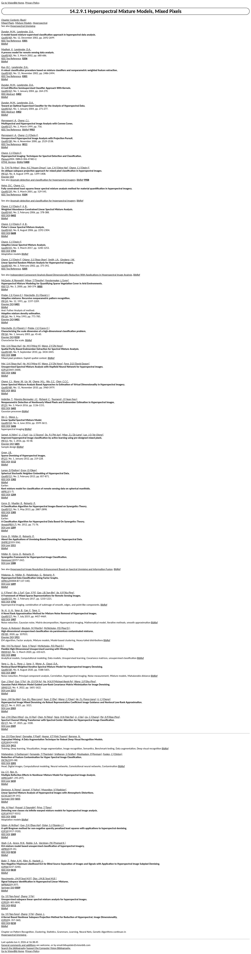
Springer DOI (7, 798)
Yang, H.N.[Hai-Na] (64, 717)
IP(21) (4, 458)
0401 (17, 304)
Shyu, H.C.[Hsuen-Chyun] (33, 167)
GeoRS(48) (6, 351)
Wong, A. (40, 663)
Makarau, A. (7, 574)
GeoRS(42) (6, 91)
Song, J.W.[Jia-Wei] (11, 699)
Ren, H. (13, 771)
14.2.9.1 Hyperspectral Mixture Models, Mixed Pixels (125, 11)
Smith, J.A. (53, 259)
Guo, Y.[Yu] (20, 681)
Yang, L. (5, 663)
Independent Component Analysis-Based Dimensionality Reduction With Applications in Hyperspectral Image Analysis (71, 274)
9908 (86, 179)
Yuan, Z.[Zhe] (50, 699)
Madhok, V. (7, 49)
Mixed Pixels (7, 22)
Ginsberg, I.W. (67, 259)
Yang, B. (19, 610)
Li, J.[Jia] (79, 717)
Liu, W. (28, 381)
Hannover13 (7, 560)
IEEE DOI (5, 215)
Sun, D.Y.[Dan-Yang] (11, 736)
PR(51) (4, 440)
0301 (24, 40)
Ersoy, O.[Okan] (28, 470)
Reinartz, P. (29, 503)
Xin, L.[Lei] (19, 592)
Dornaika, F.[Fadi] (32, 736)
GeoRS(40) (6, 37)
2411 (13, 745)
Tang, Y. (36, 610)
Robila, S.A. (32, 842)
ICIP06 (4, 866)
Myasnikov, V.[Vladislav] (53, 789)
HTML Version (8, 162)
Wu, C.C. (50, 381)
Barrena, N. (75, 736)
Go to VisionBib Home (12, 2)
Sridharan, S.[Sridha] (65, 754)
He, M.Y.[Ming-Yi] (31, 345)
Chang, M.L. (39, 381)
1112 (13, 461)
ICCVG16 (5, 795)
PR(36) (4, 334)
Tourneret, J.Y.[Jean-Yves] (64, 399)
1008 (13, 355)
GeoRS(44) (6, 212)
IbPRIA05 (6, 884)
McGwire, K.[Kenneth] (12, 280)
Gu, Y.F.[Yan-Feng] (10, 896)
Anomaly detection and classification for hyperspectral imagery (43, 179)
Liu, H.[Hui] (30, 717)
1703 (13, 250)
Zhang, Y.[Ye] (27, 896)
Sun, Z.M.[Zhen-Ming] (12, 717)
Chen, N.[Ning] (45, 717)
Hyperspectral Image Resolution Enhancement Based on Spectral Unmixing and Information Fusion (61, 569)
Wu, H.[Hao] (7, 807)
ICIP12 (4, 369)
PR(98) (4, 634)
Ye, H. (4, 610)
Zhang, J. (40, 914)
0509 (17, 887)
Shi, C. (4, 416)
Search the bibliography (13, 948)
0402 (18, 94)
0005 (39, 286)
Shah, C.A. (6, 842)
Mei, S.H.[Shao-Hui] (11, 345)
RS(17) (4, 705)
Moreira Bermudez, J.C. (26, 399)
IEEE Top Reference (11, 40)
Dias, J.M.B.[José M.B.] (44, 878)
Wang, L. (13, 416)
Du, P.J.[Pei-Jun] (53, 434)
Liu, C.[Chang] (92, 717)
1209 (13, 527)
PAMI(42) (6, 652)
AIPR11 (5, 491)
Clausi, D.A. (52, 663)
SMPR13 (5, 542)
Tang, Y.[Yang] (29, 645)
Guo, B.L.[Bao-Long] (32, 699)
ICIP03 (4, 902)
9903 (32, 129)
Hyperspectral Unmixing (22, 26)
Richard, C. (44, 399)
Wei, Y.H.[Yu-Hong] (11, 645)
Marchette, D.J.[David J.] (36, 295)
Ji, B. (24, 206)
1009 (13, 834)
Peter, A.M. (16, 860)
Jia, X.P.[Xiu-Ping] (65, 592)
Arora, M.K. (19, 842)
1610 (13, 781)
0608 (13, 233)
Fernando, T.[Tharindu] (41, 754)
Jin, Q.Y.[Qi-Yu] (34, 681)
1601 (17, 443)
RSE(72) (5, 286)
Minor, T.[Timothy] (34, 280)
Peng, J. (21, 663)
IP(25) (4, 405)
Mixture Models (23, 22)
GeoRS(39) (6, 191)
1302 (13, 372)
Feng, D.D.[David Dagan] (76, 363)
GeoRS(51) (6, 476)
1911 (17, 637)
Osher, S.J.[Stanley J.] (53, 825)
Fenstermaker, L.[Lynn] (57, 280)
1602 (13, 408)
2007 (13, 672)
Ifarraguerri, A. (9, 120)
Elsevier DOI (7, 176)
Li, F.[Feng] (6, 592)
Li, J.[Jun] (23, 434)
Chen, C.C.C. (62, 381)
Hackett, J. (37, 860)
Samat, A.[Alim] (9, 434)
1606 (13, 426)
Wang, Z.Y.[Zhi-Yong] (52, 345)
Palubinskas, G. (34, 574)
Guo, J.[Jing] (7, 681)
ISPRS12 (5, 580)
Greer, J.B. (6, 452)
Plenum (5, 159)
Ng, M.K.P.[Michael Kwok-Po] (58, 681)
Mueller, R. (17, 503)
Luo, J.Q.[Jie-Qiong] (93, 434)
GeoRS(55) (6, 247)
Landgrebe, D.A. (25, 31)
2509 (13, 726)
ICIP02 (4, 920)
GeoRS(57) (6, 616)
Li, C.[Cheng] (103, 699)
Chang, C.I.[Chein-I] (28, 135)
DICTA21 (5, 760)
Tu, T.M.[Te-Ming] (10, 167)
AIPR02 (5, 849)
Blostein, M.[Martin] (32, 628)
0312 (13, 905)
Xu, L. (13, 663)
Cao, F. (27, 610)
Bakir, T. (5, 860)
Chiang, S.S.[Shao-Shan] (34, 259)
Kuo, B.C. (5, 67)
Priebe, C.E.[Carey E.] (12, 295)
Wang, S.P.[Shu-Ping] (85, 681)
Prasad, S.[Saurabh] (25, 807)
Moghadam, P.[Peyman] (89, 754)
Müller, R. (16, 536)
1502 (13, 816)
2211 (13, 690)
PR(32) (4, 173)
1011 (13, 390)
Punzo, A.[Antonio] (10, 628)
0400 (26, 162)
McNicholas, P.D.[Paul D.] (57, 628)
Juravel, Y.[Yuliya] (31, 789)
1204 (13, 494)
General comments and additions (18, 945)
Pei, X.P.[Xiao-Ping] (110, 717)
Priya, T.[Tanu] (44, 807)
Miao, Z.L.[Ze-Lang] (72, 434)
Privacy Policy (32, 2)
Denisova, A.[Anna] (11, 789)
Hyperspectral (40, 22)
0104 (24, 194)
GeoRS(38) (6, 141)
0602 (13, 215)
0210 (17, 337)
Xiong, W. (18, 381)
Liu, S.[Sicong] (36, 434)
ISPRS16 (5, 777)
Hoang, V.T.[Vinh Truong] (54, 736)
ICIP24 (4, 742)
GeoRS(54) (6, 423)
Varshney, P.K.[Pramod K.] (52, 842)
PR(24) (4, 301)
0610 (13, 869)
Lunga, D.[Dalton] (10, 470)
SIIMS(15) (6, 687)
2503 (13, 708)
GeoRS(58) (6, 669)
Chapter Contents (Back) (13, 19)
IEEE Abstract (8, 94)
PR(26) (4, 316)
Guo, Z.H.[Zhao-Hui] (30, 825)
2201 (13, 763)
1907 (13, 619)
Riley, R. (27, 860)
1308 (13, 563)
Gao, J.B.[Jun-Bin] (46, 592)
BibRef (4, 43)
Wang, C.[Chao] (66, 699)
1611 (17, 798)
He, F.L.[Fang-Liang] (86, 699)
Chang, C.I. (23, 120)
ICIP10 (4, 831)
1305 (13, 512)
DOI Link (5, 527)
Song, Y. (30, 663)
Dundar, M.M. (8, 31)
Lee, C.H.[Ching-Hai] (57, 167)
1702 (13, 601)
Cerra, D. (5, 503)
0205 (24, 268)
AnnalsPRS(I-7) (8, 524)
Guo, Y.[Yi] (30, 592)
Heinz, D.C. (6, 185)
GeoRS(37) (6, 126)
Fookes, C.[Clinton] (112, 754)
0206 (24, 58)
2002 (13, 655)
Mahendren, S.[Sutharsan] (14, 754)
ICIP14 (4, 813)
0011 (24, 144)
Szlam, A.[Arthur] (10, 825)
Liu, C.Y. (5, 771)
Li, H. (10, 610)
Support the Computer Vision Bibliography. (48, 948)
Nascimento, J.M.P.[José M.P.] (16, 878)
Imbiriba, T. (7, 399)
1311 (13, 545)
